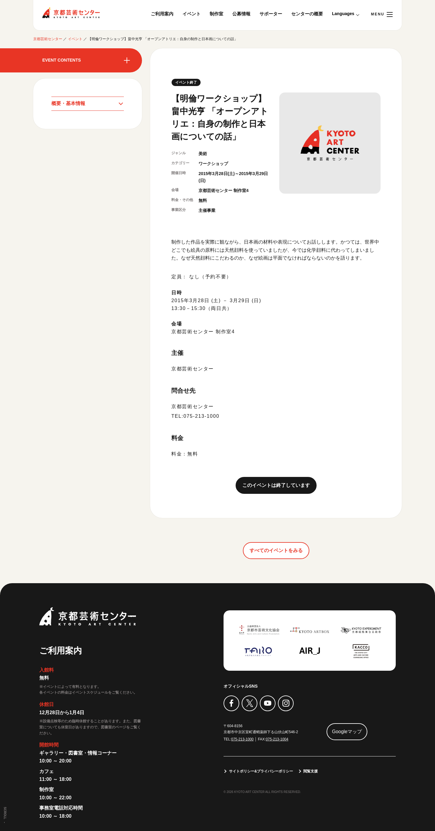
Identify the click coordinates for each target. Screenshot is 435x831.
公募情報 (241, 13)
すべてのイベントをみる (276, 550)
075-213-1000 (242, 739)
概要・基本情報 (68, 103)
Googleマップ (347, 731)
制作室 (216, 13)
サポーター (270, 13)
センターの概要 (307, 13)
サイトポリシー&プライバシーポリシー (261, 771)
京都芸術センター (71, 12)
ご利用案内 (162, 13)
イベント (191, 13)
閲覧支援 (311, 771)
